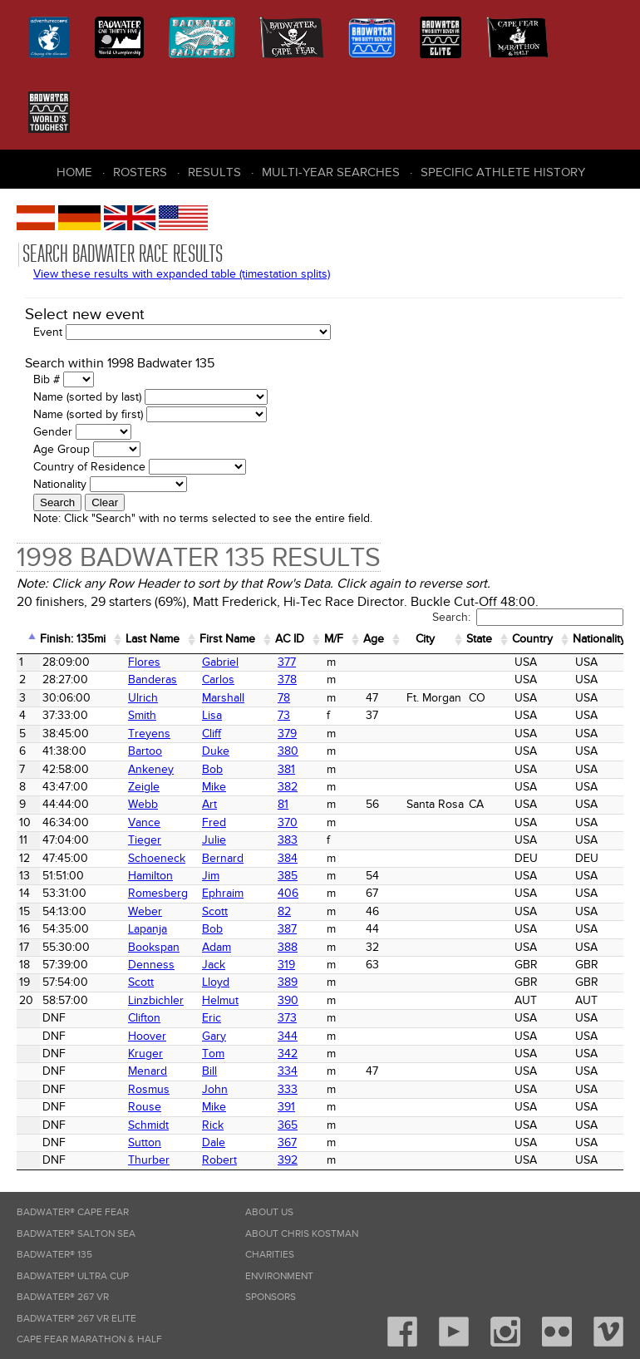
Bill (209, 1071)
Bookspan (154, 947)
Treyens (149, 733)
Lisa (212, 715)
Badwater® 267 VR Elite (76, 1318)
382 (288, 787)
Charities (269, 1254)
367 (287, 1142)
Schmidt (148, 1125)
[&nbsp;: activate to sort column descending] (28, 640)
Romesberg (158, 893)
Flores (144, 662)
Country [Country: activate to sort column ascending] (532, 639)
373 (287, 1018)
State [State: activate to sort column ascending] (479, 639)
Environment (279, 1276)
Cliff (211, 733)
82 (284, 911)
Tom (213, 1053)
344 (288, 1036)
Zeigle (144, 787)
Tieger (144, 840)
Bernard (223, 858)
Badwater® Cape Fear (73, 1212)
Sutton (144, 1142)
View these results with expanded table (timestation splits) (181, 274)
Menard (147, 1071)
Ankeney (151, 769)
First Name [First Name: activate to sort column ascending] (227, 639)
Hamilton (150, 876)
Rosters (140, 172)
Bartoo (145, 751)
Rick (213, 1125)
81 (283, 804)
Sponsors (270, 1297)
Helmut (220, 1000)
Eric (211, 1018)
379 (287, 733)
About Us (269, 1212)
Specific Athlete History (503, 172)
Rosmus (149, 1089)
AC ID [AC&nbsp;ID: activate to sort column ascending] (289, 639)
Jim (210, 876)
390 (288, 1000)
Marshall (223, 698)
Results (214, 172)
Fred (214, 822)
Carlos (218, 679)
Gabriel (220, 662)
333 (288, 1089)
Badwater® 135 (54, 1254)
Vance (144, 822)
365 (288, 1125)
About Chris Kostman (301, 1234)
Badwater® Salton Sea (76, 1234)
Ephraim (223, 893)
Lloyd (215, 982)
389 (288, 982)
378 (287, 679)
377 (287, 662)
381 (286, 769)
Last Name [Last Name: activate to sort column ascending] (153, 639)
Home (74, 172)
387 (287, 929)
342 (288, 1053)
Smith (142, 715)
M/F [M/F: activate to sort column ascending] (333, 639)
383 (288, 840)
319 (286, 965)
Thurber (149, 1160)
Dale (213, 1142)
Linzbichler (156, 1000)
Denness (151, 965)
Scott (215, 911)
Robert (219, 1160)
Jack (213, 965)
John (215, 1089)
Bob (212, 769)
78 (284, 698)
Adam (216, 947)
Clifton (144, 1018)
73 (284, 715)
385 (288, 876)
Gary (214, 1036)
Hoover (147, 1036)
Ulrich (143, 698)
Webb (143, 804)
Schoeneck (156, 858)
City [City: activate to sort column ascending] (425, 639)
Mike (214, 787)
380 (288, 751)
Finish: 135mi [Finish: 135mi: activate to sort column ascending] (73, 639)
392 (288, 1160)
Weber (145, 911)
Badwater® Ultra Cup (73, 1276)
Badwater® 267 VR (63, 1297)
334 (288, 1071)
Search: (527, 617)
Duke (215, 751)
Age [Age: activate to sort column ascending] (373, 639)
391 (286, 1107)
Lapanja (147, 929)
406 (288, 893)
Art (209, 804)
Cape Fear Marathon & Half (89, 1339)
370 (288, 822)
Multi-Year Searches (331, 172)
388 (288, 947)
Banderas (152, 679)
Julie (214, 840)
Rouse (144, 1107)
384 (288, 858)
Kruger (145, 1053)
